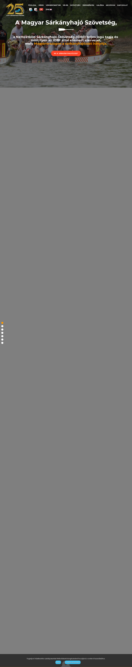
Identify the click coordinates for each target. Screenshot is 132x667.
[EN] (49, 9)
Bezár (58, 662)
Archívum (110, 5)
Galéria (100, 5)
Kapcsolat (122, 5)
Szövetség (75, 5)
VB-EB (65, 5)
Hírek (41, 5)
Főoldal (32, 5)
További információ (72, 662)
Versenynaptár (53, 5)
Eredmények (88, 5)
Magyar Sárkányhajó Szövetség (15, 9)
